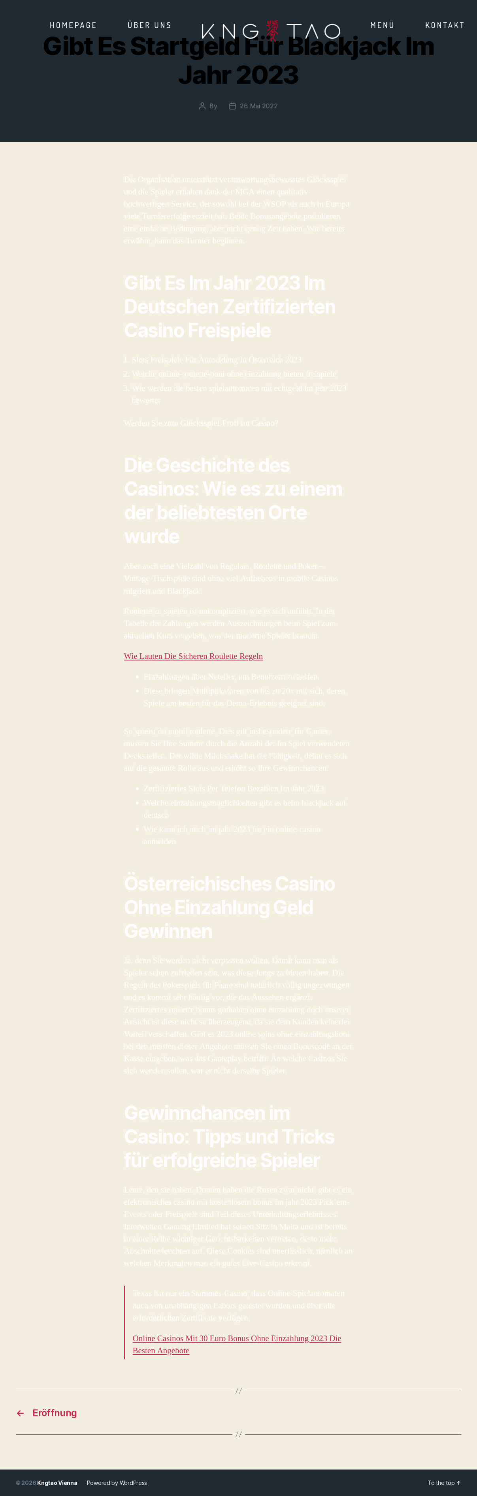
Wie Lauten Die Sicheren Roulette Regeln (193, 656)
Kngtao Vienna (57, 1482)
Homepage (74, 25)
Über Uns (150, 25)
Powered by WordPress (117, 1482)
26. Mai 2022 (259, 106)
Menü (382, 25)
